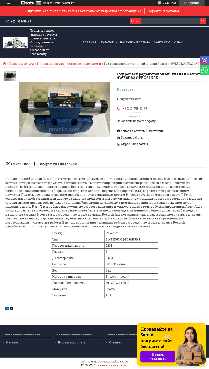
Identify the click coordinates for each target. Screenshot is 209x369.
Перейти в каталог (164, 11)
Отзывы (115, 342)
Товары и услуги (21, 64)
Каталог (107, 42)
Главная (90, 42)
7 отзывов (170, 2)
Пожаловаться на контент (111, 365)
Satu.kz (124, 361)
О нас (178, 42)
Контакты (162, 42)
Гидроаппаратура (50, 64)
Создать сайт (51, 2)
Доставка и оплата (135, 42)
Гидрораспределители (84, 64)
